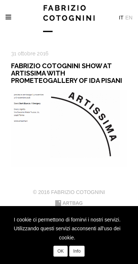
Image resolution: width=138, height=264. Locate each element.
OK (60, 251)
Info (77, 251)
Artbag (69, 203)
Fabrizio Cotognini (69, 18)
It (121, 18)
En (128, 18)
